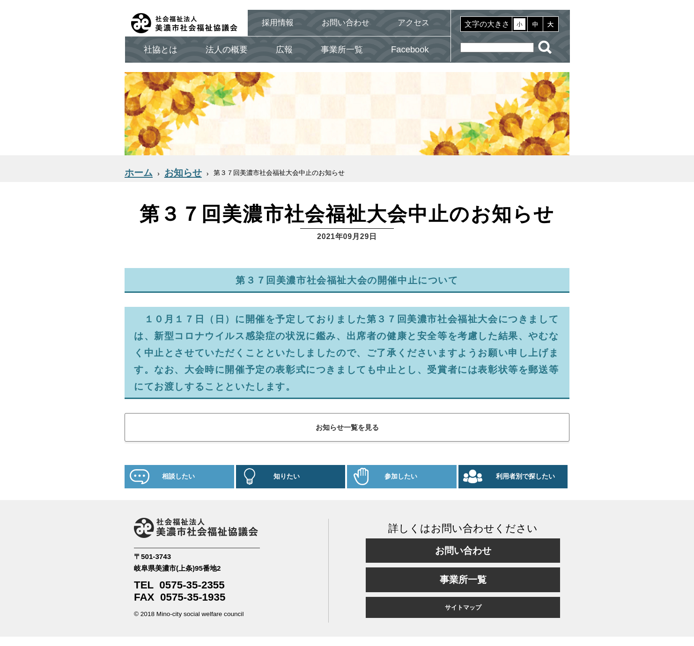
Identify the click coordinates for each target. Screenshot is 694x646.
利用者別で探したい (525, 476)
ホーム (139, 172)
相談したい (178, 476)
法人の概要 (227, 49)
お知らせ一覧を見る (347, 427)
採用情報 (278, 22)
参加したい (400, 476)
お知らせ (183, 172)
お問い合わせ (345, 22)
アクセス (413, 22)
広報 (284, 49)
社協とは (160, 49)
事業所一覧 (342, 49)
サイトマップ (463, 607)
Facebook (410, 49)
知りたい (286, 476)
